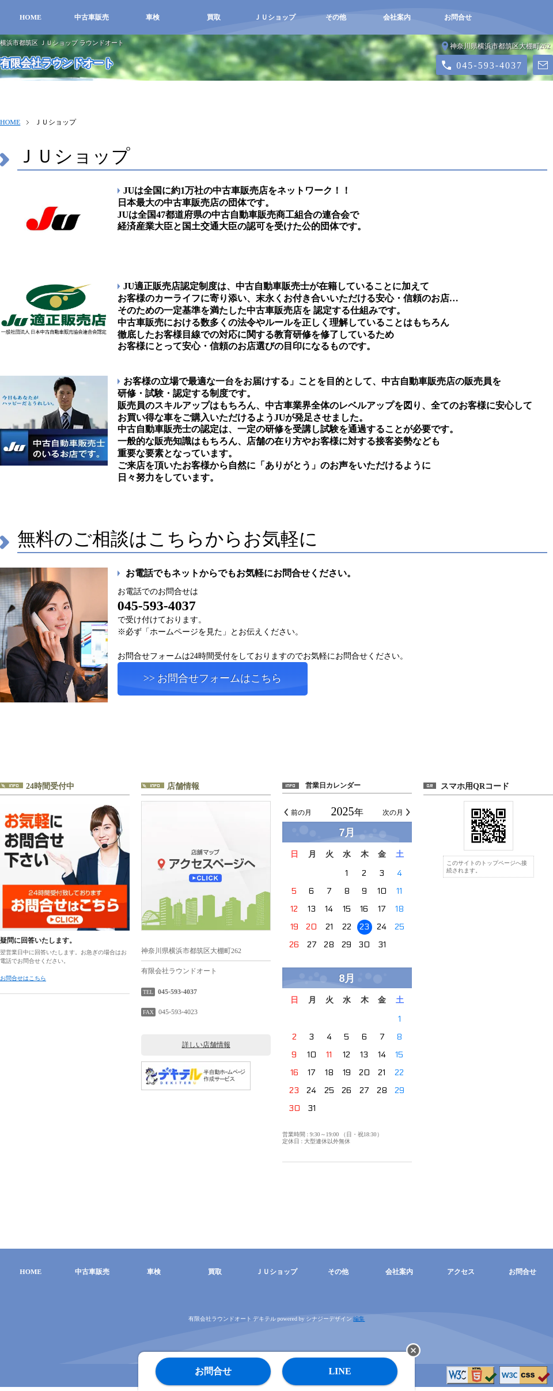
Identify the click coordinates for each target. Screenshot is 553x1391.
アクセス (461, 1276)
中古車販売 (91, 17)
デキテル (264, 1323)
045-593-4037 (489, 65)
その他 (335, 17)
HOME (30, 17)
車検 (153, 17)
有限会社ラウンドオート (57, 63)
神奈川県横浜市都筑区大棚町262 (500, 46)
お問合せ (458, 17)
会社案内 (397, 17)
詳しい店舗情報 (206, 1049)
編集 (359, 1323)
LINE (339, 1371)
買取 (214, 17)
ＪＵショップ (275, 17)
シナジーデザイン (329, 1323)
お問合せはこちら (23, 982)
